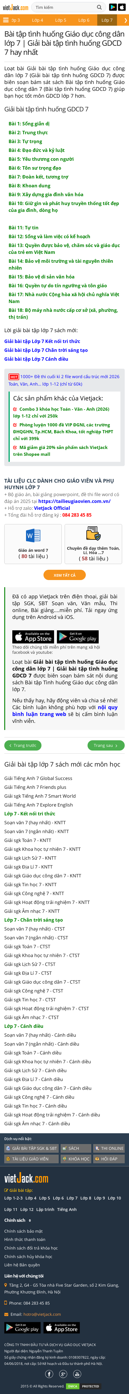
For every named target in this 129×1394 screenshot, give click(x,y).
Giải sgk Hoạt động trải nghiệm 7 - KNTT (47, 902)
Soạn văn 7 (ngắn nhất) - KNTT (36, 831)
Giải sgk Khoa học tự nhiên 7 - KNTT (42, 849)
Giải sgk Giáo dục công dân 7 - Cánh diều (48, 1088)
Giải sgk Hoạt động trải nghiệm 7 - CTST (46, 1008)
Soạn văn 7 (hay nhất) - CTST (34, 929)
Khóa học (76, 1159)
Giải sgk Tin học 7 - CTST (30, 999)
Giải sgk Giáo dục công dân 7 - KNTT (42, 875)
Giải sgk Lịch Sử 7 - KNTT (30, 858)
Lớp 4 (30, 1198)
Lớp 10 (114, 1198)
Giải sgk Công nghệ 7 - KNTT (34, 893)
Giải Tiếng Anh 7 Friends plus (35, 787)
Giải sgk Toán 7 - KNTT (27, 840)
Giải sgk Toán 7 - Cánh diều (32, 1053)
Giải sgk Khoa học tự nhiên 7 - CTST (42, 955)
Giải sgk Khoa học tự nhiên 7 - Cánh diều (47, 1061)
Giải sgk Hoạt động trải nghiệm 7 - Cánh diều (52, 1115)
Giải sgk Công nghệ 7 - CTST (33, 991)
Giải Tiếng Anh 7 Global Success (38, 778)
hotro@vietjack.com (42, 1314)
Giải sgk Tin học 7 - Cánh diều (35, 1106)
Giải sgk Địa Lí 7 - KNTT (28, 867)
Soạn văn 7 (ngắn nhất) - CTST (36, 937)
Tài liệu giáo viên (27, 1159)
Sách (70, 1148)
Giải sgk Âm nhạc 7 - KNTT (32, 911)
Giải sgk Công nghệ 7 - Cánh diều (39, 1097)
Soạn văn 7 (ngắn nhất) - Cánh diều (41, 1044)
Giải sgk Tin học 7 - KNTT (30, 884)
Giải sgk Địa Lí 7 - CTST (28, 973)
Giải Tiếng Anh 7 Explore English (38, 805)
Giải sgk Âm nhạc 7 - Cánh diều (37, 1123)
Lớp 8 (92, 20)
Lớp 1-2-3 (13, 1198)
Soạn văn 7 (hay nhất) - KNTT (35, 822)
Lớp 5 (23, 20)
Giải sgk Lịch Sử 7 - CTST (29, 964)
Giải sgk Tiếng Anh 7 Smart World (40, 796)
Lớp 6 (46, 20)
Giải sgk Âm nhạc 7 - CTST (31, 1017)
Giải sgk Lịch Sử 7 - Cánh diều (35, 1070)
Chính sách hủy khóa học (28, 1256)
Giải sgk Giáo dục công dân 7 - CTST (42, 982)
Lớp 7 (69, 20)
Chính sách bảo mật (23, 1231)
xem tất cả (65, 575)
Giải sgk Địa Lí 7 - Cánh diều (33, 1079)
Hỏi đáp (106, 1159)
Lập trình (45, 1209)
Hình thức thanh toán (24, 1239)
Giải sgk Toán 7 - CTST (27, 946)
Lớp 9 (116, 20)
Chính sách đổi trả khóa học (31, 1248)
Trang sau (106, 745)
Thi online (109, 1148)
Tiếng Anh (67, 1209)
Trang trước (22, 745)
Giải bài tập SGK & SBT (31, 1148)
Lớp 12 (26, 1209)
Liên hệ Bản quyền (22, 1264)
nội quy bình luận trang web (65, 710)
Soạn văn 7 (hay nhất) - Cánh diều (40, 1035)
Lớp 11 (10, 1209)
